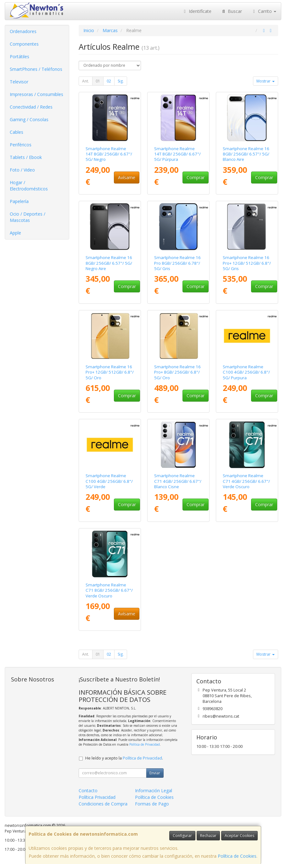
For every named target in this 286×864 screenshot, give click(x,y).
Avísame (126, 177)
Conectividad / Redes (31, 107)
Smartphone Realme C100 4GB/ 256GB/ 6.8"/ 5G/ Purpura (246, 372)
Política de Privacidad (144, 744)
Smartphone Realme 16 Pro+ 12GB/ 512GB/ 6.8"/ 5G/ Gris (247, 263)
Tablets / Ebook (26, 157)
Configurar (182, 835)
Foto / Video (22, 170)
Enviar (154, 773)
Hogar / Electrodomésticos (29, 185)
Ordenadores (23, 31)
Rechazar (208, 835)
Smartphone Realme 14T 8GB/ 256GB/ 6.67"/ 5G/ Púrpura (177, 154)
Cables (16, 132)
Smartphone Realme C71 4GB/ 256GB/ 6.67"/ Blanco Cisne (177, 481)
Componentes (24, 44)
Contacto (88, 790)
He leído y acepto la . (124, 758)
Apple (15, 233)
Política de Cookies (237, 856)
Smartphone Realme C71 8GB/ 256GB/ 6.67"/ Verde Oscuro (109, 590)
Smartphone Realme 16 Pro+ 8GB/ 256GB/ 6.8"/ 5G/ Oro (177, 372)
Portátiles (19, 56)
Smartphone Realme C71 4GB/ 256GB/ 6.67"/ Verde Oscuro (246, 481)
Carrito (264, 11)
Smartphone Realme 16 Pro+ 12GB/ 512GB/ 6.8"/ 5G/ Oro (110, 372)
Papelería (19, 201)
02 (109, 81)
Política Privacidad (97, 797)
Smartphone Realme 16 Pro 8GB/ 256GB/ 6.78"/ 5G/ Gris (177, 263)
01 (98, 81)
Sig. (121, 81)
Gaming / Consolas (29, 119)
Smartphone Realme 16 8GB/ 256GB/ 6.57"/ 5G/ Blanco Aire (246, 154)
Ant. (85, 81)
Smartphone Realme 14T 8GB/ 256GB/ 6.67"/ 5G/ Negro (109, 154)
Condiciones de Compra (103, 804)
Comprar (196, 177)
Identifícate (197, 11)
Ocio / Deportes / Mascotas (27, 217)
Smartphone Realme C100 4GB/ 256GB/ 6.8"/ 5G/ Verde (109, 481)
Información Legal (153, 790)
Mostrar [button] (265, 81)
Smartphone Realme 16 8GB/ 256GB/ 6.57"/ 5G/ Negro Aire (109, 263)
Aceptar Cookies (239, 835)
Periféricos (20, 145)
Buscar (231, 11)
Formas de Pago (152, 804)
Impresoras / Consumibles (36, 94)
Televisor (19, 82)
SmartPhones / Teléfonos (36, 69)
